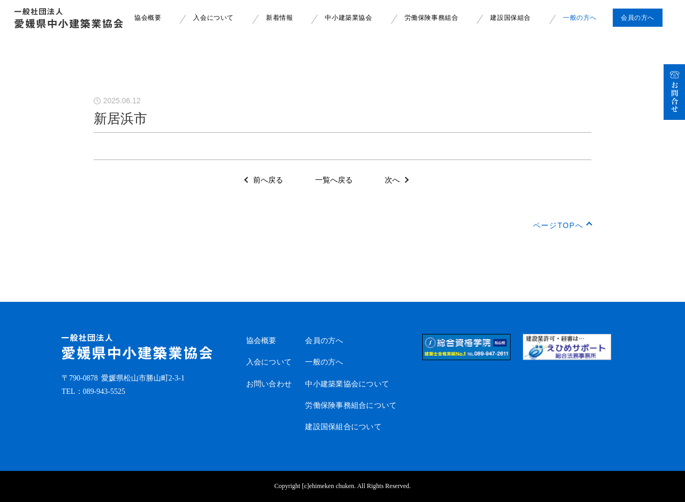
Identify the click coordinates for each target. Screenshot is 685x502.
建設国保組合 (510, 17)
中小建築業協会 (348, 17)
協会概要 (147, 17)
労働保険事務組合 (432, 17)
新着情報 (279, 17)
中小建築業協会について (347, 384)
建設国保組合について (343, 427)
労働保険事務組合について (351, 405)
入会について (213, 17)
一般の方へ (580, 17)
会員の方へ (324, 341)
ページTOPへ (558, 225)
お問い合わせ (269, 384)
